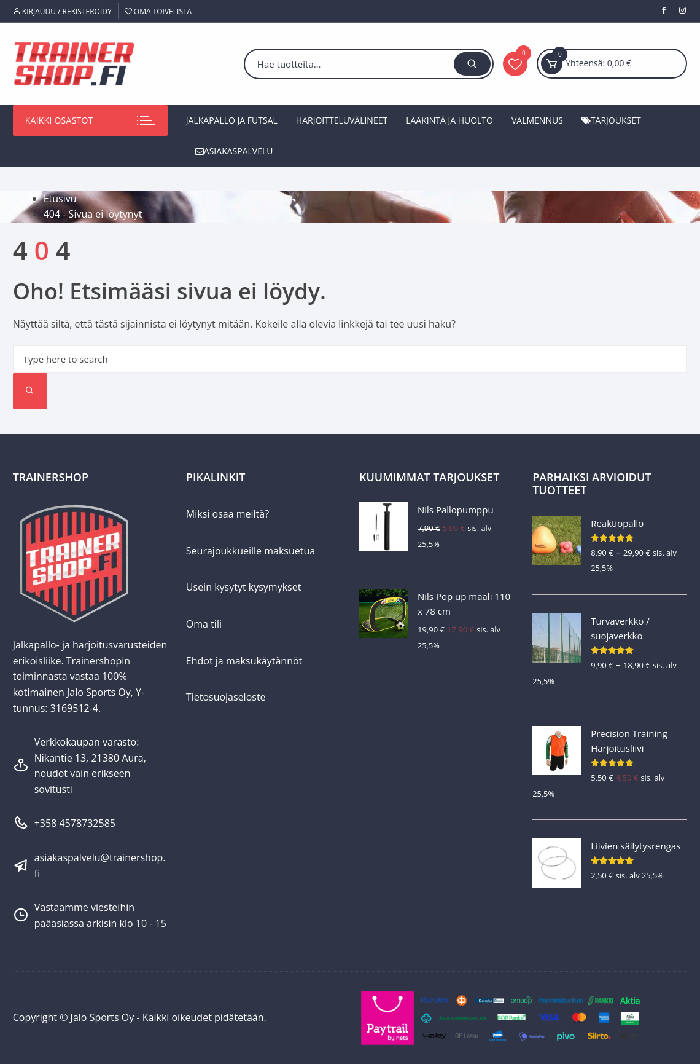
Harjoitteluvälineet (341, 120)
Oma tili (204, 624)
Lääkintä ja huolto (449, 120)
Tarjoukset (611, 120)
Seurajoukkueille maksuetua (250, 551)
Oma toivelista (158, 11)
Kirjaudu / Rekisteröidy (62, 11)
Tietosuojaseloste (226, 697)
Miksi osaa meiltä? (227, 514)
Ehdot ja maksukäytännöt (244, 661)
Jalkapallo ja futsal (232, 120)
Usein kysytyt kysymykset (243, 587)
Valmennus (537, 120)
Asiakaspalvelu (234, 151)
